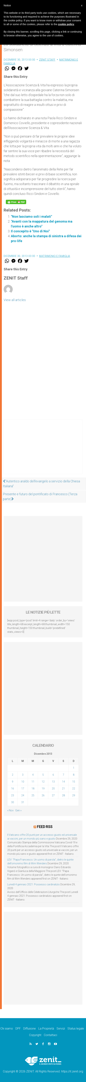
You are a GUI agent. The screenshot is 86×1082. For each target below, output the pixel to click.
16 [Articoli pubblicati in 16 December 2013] (12, 788)
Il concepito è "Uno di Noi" (30, 231)
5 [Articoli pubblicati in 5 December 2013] (43, 774)
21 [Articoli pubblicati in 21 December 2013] (63, 788)
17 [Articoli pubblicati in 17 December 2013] (22, 788)
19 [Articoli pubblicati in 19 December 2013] (43, 788)
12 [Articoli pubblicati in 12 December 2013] (43, 781)
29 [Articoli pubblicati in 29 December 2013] (73, 795)
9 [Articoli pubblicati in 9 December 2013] (12, 781)
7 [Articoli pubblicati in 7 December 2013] (63, 774)
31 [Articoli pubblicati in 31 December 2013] (22, 802)
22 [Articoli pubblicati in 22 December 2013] (73, 788)
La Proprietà (46, 1028)
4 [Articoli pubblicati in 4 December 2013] (33, 774)
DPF (18, 1028)
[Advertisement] (43, 450)
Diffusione (29, 1028)
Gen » (18, 810)
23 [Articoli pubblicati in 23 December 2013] (12, 795)
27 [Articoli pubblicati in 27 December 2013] (53, 795)
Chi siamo (6, 1028)
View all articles (15, 300)
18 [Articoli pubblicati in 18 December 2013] (32, 788)
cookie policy (66, 24)
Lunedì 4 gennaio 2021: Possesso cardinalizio (33, 884)
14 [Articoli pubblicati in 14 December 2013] (63, 781)
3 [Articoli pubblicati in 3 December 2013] (22, 774)
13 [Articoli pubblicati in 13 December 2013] (53, 781)
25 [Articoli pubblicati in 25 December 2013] (32, 795)
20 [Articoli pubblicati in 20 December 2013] (53, 788)
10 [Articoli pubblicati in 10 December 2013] (22, 781)
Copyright (35, 1035)
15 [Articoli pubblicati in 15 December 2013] (73, 781)
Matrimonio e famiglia (54, 256)
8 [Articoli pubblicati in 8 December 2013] (73, 774)
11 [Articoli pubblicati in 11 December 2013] (32, 781)
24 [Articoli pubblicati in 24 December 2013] (22, 795)
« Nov (10, 810)
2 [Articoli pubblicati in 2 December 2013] (12, 774)
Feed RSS (44, 827)
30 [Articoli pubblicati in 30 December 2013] (12, 802)
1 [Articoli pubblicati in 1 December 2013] (73, 767)
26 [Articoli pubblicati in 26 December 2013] (43, 795)
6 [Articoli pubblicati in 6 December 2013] (53, 774)
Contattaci (50, 1035)
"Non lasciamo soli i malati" (31, 216)
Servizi (61, 1028)
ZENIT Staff (47, 59)
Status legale (75, 1028)
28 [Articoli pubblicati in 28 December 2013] (63, 795)
